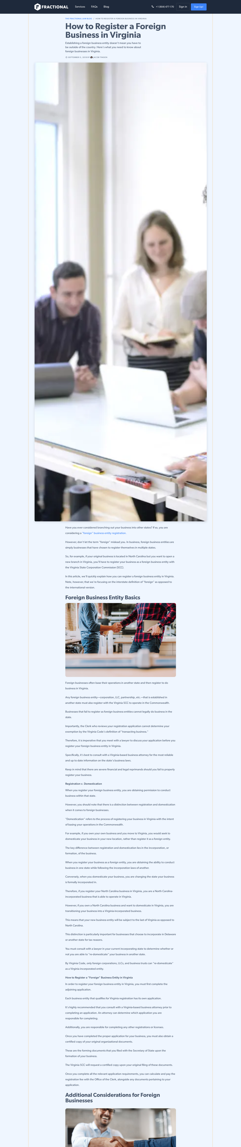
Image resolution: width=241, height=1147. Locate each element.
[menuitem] (80, 7)
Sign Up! (198, 7)
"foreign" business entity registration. (104, 533)
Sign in (183, 6)
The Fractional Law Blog (78, 19)
